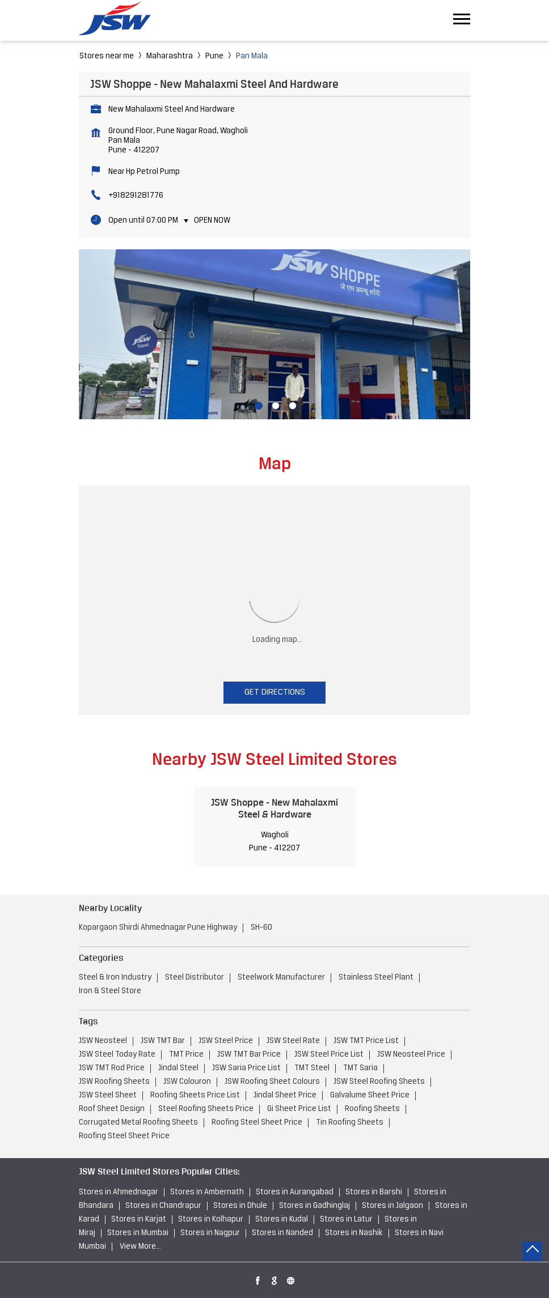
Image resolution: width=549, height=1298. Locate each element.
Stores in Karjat (138, 1219)
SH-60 (261, 928)
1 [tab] (257, 404)
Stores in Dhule (240, 1206)
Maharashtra (169, 56)
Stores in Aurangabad (294, 1192)
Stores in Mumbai (137, 1233)
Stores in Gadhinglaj (314, 1206)
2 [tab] (274, 404)
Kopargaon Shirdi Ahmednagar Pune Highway (158, 928)
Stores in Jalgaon (392, 1206)
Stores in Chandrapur (163, 1206)
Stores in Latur (346, 1219)
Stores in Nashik (354, 1233)
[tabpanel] (274, 334)
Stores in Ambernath (207, 1192)
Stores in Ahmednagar (118, 1192)
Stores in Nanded (282, 1233)
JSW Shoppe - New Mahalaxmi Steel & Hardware (274, 808)
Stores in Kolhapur (210, 1219)
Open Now (212, 220)
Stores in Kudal (281, 1219)
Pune (214, 56)
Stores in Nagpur (210, 1233)
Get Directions (274, 692)
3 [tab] (291, 404)
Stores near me (106, 56)
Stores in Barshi (373, 1192)
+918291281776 (135, 195)
